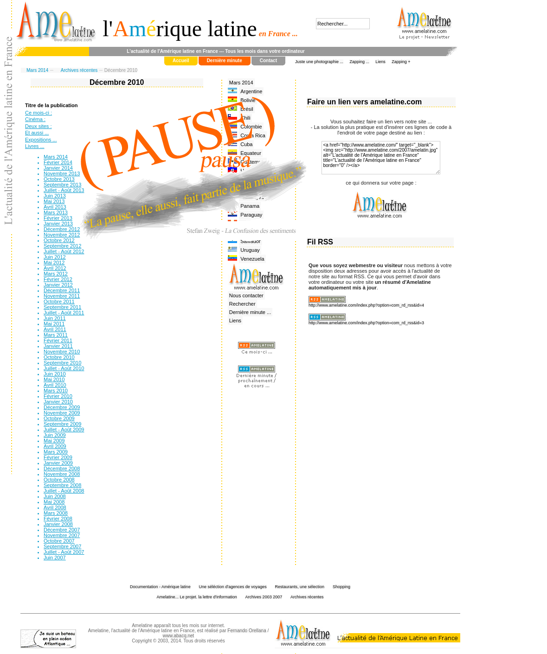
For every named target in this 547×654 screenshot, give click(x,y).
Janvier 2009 (58, 463)
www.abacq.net (178, 635)
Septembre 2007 (62, 546)
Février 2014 (58, 162)
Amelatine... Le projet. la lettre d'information (197, 597)
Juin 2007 (55, 557)
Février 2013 (58, 218)
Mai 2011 (54, 324)
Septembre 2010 (62, 362)
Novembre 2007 (62, 535)
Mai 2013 (54, 201)
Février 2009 (58, 457)
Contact (268, 60)
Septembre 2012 (62, 246)
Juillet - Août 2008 (64, 491)
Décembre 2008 (62, 468)
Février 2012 (58, 279)
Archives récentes (79, 70)
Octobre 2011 (59, 301)
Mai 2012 (54, 262)
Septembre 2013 (62, 184)
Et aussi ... (37, 132)
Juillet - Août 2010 (64, 368)
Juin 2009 (55, 435)
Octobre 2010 (59, 357)
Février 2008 (58, 518)
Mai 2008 (54, 502)
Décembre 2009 (62, 407)
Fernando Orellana (246, 630)
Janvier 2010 (58, 401)
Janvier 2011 (58, 346)
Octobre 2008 (59, 479)
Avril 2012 (55, 268)
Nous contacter (246, 295)
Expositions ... (41, 139)
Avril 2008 (55, 507)
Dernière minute (224, 60)
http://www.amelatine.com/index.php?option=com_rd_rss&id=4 (366, 305)
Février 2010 (58, 396)
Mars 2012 (56, 273)
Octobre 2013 (59, 179)
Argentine (251, 91)
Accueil (181, 60)
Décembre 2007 (62, 529)
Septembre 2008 (62, 485)
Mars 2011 (56, 335)
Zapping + (401, 61)
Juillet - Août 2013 (64, 190)
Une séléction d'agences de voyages (232, 586)
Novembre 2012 (62, 234)
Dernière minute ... (250, 312)
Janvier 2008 (58, 524)
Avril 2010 (55, 385)
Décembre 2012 (62, 229)
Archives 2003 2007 (264, 597)
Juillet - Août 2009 (64, 429)
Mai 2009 (54, 440)
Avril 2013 (55, 207)
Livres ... (35, 146)
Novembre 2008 (62, 474)
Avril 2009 (55, 446)
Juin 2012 (55, 257)
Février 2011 (58, 340)
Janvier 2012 (58, 285)
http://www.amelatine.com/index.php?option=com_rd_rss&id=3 (366, 323)
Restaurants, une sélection (300, 586)
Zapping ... (359, 61)
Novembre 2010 (62, 351)
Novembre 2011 (62, 296)
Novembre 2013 (62, 173)
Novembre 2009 (62, 413)
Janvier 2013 (58, 223)
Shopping (341, 586)
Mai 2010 (54, 379)
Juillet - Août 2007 (64, 552)
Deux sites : (38, 126)
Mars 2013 (56, 212)
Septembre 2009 (62, 424)
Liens (380, 61)
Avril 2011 (55, 329)
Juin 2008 (55, 496)
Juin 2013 (55, 196)
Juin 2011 (55, 318)
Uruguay (250, 250)
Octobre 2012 (59, 240)
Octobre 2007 (59, 541)
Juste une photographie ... (319, 61)
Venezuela (252, 259)
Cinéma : (35, 119)
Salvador (250, 241)
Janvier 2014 (58, 168)
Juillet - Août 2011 (64, 312)
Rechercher (242, 304)
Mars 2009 (56, 452)
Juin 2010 (55, 374)
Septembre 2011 (62, 307)
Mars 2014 (37, 70)
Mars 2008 (56, 513)
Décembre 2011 (62, 290)
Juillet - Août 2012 (64, 251)
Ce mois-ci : (38, 112)
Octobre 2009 (59, 418)
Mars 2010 (56, 390)
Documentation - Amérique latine (160, 586)
